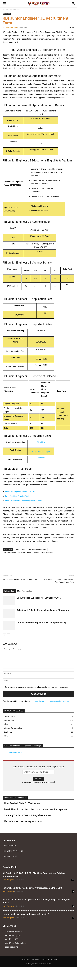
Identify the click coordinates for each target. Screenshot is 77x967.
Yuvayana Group (14, 752)
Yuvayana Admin (11, 27)
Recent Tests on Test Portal (15, 798)
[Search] (73, 3)
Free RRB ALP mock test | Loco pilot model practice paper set (35, 809)
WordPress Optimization (15, 943)
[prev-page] (4, 635)
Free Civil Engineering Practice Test (20, 491)
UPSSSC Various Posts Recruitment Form (20, 579)
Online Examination (13, 931)
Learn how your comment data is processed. (52, 701)
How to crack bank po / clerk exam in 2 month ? (26, 914)
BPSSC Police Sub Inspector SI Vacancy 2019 (39, 598)
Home (5, 9)
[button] (4, 3)
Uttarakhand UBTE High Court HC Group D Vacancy (41, 622)
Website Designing (13, 935)
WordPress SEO (11, 939)
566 (73, 880)
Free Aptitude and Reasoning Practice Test (23, 501)
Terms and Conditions (49, 959)
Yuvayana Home (9, 845)
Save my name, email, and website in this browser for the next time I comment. (36, 687)
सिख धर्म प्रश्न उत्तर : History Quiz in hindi (23, 821)
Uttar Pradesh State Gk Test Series (22, 803)
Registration (37, 452)
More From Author (24, 591)
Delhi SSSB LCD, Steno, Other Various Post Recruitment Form (58, 580)
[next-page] (8, 635)
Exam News (15, 9)
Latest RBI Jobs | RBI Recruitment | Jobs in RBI (30, 549)
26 (73, 918)
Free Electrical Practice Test (17, 496)
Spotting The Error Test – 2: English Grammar (27, 815)
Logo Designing (11, 947)
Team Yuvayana (8, 880)
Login (47, 452)
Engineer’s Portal (10, 856)
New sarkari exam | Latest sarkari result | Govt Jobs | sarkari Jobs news (28, 552)
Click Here (41, 442)
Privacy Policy (24, 959)
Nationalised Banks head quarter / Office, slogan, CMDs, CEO (32, 888)
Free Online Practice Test (13, 851)
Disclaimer (35, 959)
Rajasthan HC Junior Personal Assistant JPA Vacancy (43, 610)
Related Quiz (9, 591)
